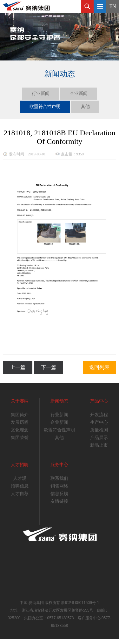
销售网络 (59, 486)
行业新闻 (41, 93)
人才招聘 (20, 464)
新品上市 (99, 445)
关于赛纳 (20, 401)
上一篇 (17, 367)
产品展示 (99, 437)
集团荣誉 (20, 437)
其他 (85, 106)
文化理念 (20, 430)
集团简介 (20, 414)
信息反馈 (59, 493)
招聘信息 (20, 486)
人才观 (19, 478)
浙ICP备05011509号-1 (80, 602)
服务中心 (59, 464)
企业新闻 (79, 93)
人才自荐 (20, 493)
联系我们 (59, 478)
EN (112, 6)
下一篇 (48, 367)
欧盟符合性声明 (45, 106)
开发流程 (99, 414)
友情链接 (59, 501)
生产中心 (99, 422)
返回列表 (99, 367)
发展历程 (20, 422)
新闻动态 (59, 401)
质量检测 (99, 430)
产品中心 (99, 401)
